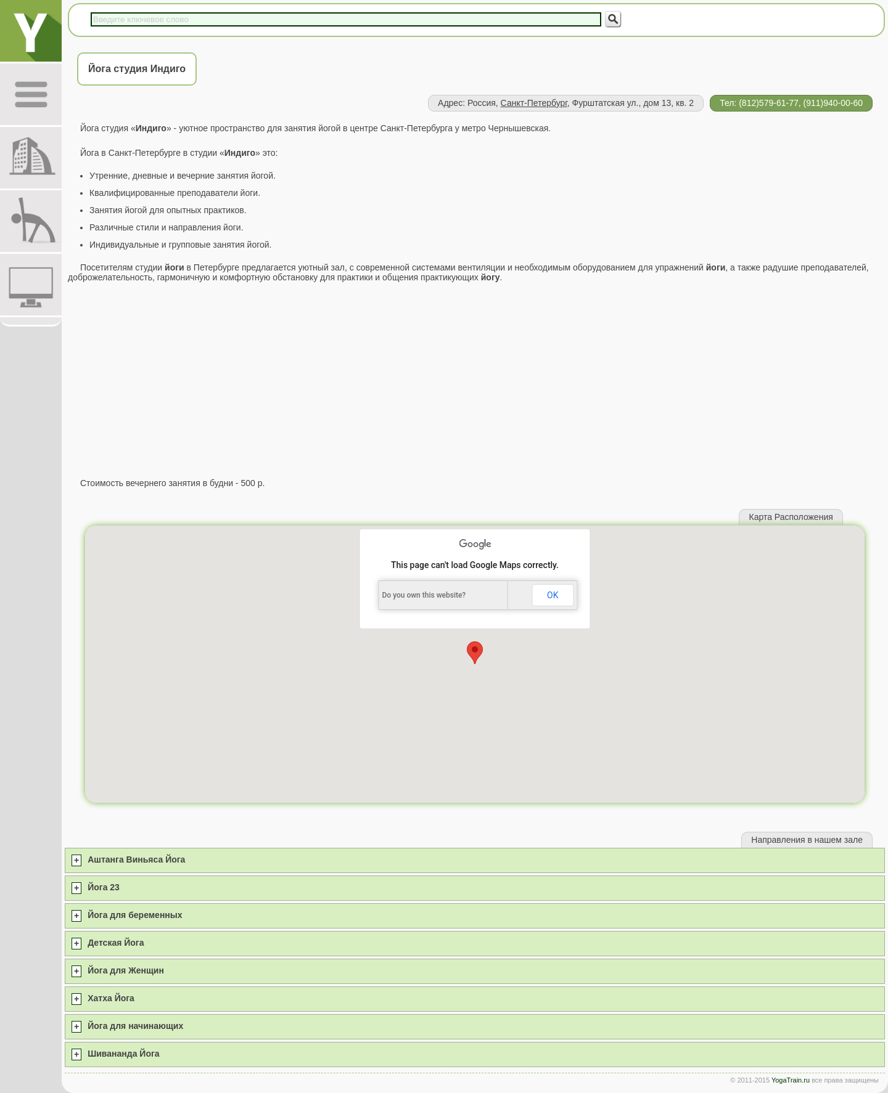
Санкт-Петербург (534, 103)
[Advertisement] (475, 380)
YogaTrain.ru (790, 1080)
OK (552, 595)
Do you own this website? (424, 595)
